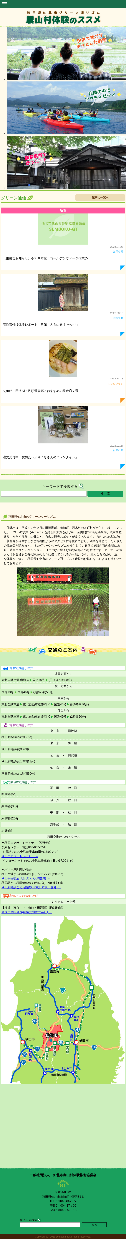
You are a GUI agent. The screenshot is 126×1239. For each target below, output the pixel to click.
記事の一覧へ (100, 197)
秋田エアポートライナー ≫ (19, 856)
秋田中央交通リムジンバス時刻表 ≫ (25, 878)
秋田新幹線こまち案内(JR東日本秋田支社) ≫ (31, 887)
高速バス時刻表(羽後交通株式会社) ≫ (26, 912)
